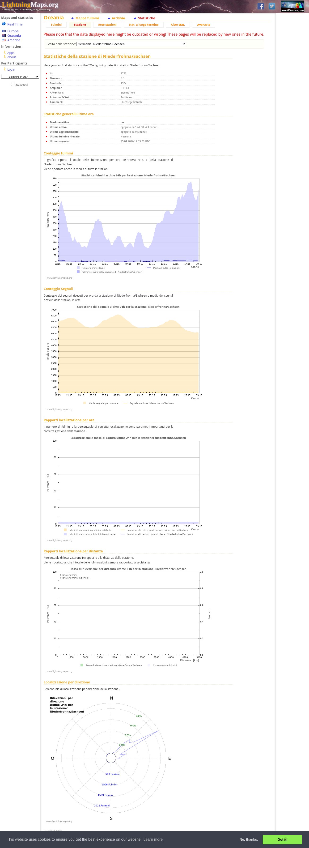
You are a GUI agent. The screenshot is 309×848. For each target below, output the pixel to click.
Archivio (118, 18)
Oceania (14, 35)
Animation (23, 85)
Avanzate (203, 25)
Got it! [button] (283, 839)
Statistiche (146, 18)
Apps (10, 53)
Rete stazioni (107, 25)
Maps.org (30, 4)
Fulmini (56, 25)
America (13, 40)
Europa (13, 31)
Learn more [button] (153, 839)
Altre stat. (178, 25)
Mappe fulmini (87, 18)
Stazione (80, 25)
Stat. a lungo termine (143, 25)
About (11, 57)
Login (11, 69)
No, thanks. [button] (249, 839)
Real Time (15, 24)
